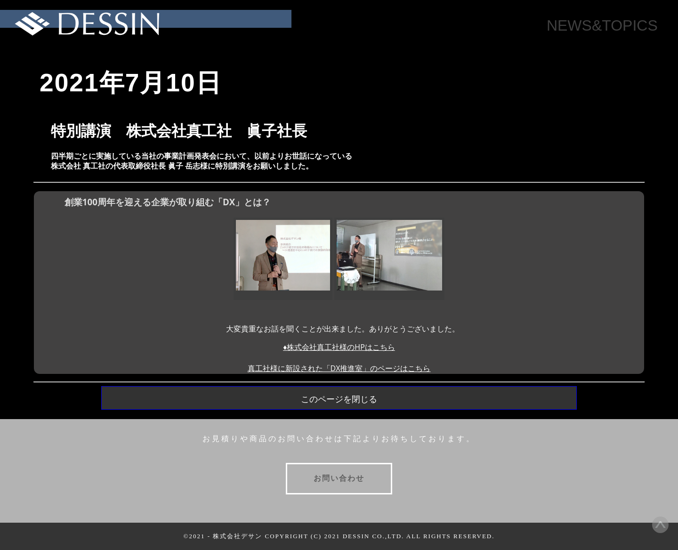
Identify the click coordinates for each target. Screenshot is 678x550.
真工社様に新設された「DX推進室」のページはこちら (339, 368)
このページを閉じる (339, 399)
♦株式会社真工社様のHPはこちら (339, 347)
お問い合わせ (339, 478)
